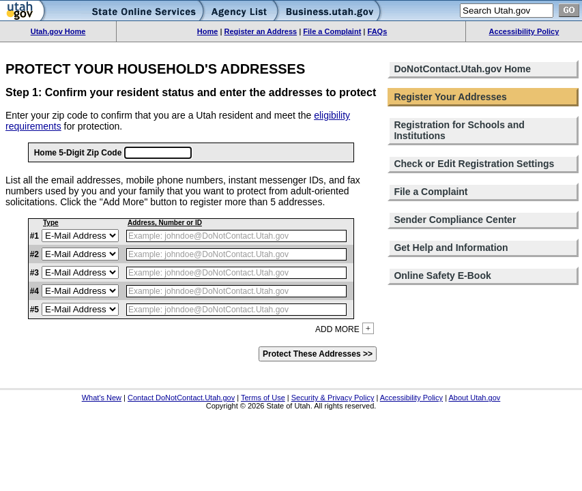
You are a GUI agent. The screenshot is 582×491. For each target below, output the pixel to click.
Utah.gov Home (58, 31)
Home (207, 31)
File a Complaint (332, 31)
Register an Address (260, 31)
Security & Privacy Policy (333, 397)
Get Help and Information (451, 247)
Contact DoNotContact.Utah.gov (181, 397)
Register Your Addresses (450, 96)
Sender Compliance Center (455, 219)
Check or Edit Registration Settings (474, 163)
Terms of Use (263, 397)
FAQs (378, 31)
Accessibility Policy (524, 31)
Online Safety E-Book (442, 275)
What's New (101, 397)
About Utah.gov (474, 397)
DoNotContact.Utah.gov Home (462, 68)
